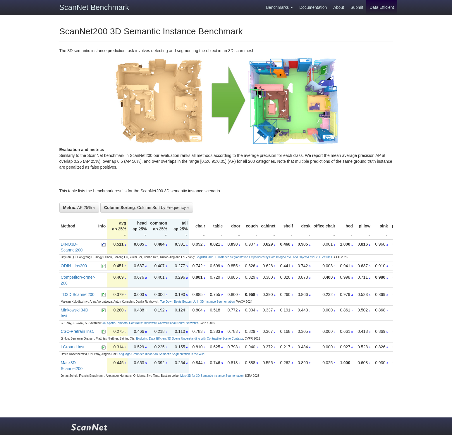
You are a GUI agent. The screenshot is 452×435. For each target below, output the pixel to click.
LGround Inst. (73, 347)
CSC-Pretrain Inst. (77, 331)
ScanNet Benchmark (94, 7)
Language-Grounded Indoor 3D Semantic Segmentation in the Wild (160, 354)
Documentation (313, 7)
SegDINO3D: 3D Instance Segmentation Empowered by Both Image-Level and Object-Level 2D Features (264, 257)
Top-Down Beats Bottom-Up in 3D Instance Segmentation (197, 301)
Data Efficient (381, 7)
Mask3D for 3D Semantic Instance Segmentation (211, 375)
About (338, 7)
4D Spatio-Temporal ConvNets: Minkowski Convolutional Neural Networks (150, 323)
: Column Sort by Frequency (146, 207)
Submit (356, 7)
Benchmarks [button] (279, 7)
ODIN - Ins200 (74, 265)
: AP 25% (79, 207)
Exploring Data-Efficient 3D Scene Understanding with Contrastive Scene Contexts (189, 338)
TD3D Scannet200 (77, 294)
